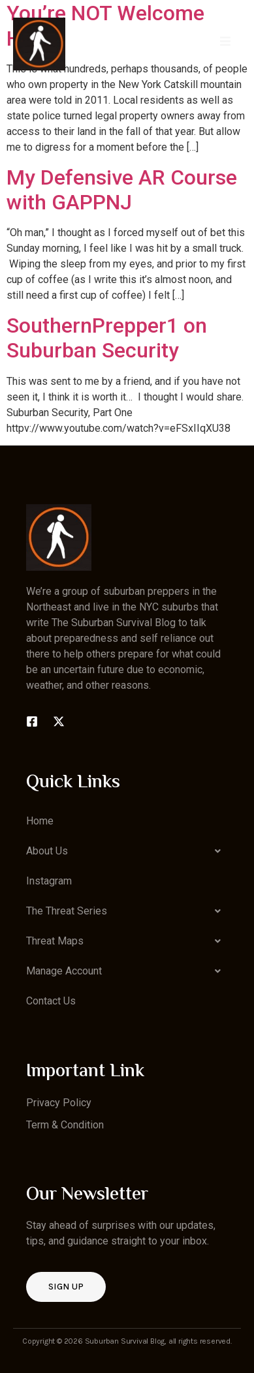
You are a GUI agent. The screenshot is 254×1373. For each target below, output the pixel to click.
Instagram (49, 881)
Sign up (66, 1286)
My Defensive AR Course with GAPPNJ (122, 190)
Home (40, 821)
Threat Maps (127, 941)
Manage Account (127, 971)
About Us (127, 851)
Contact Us (51, 1001)
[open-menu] (225, 43)
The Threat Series (127, 911)
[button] (127, 851)
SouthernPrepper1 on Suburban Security (107, 338)
